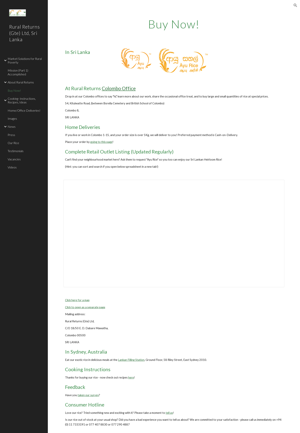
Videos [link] (12, 167)
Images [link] (12, 118)
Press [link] (11, 135)
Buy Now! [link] (14, 90)
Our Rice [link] (13, 143)
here (131, 377)
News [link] (11, 126)
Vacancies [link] (14, 159)
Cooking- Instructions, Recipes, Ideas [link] (22, 100)
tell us (169, 412)
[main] (174, 24)
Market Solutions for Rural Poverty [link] (25, 60)
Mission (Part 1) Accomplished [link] (18, 72)
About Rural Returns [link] (21, 82)
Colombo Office (119, 88)
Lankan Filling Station (131, 359)
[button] (295, 5)
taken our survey (88, 395)
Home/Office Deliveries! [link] (24, 110)
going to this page (101, 142)
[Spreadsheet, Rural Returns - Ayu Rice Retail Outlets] (174, 233)
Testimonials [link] (16, 151)
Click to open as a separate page (85, 307)
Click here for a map (77, 300)
